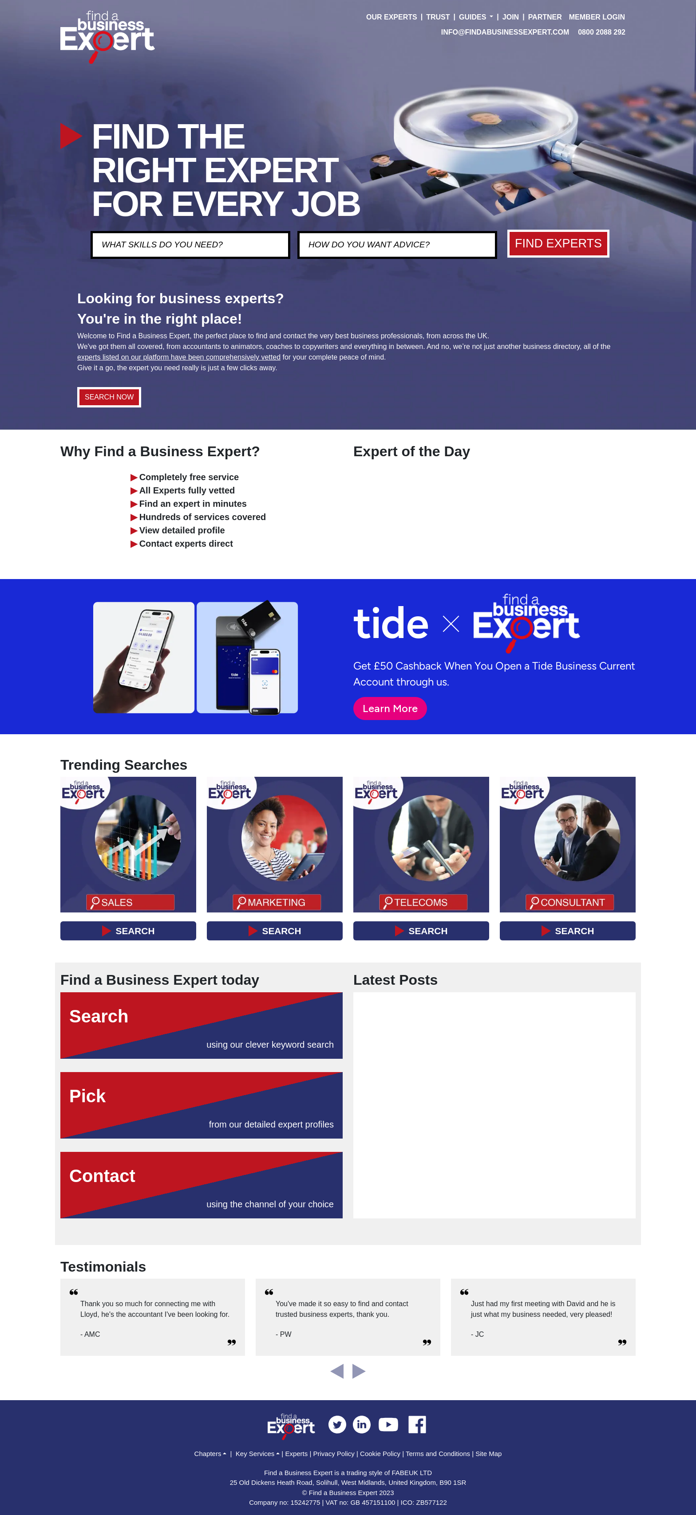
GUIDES (472, 17)
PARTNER (545, 17)
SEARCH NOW (109, 397)
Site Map (488, 1453)
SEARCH (135, 931)
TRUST (438, 17)
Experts (296, 1453)
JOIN (510, 17)
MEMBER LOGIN (597, 17)
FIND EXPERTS (558, 243)
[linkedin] (365, 1424)
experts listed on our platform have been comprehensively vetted (179, 357)
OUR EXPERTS (391, 17)
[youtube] (391, 1424)
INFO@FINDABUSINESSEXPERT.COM (505, 32)
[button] (491, 17)
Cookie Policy (380, 1453)
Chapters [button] (207, 1453)
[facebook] (417, 1424)
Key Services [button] (255, 1453)
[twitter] (340, 1424)
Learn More (390, 708)
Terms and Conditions (438, 1453)
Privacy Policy (334, 1453)
